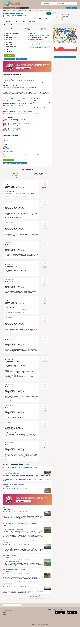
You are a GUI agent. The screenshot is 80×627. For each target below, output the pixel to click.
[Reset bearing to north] (76, 34)
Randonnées (11, 8)
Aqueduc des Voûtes (17, 129)
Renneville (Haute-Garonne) (40, 35)
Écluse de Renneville (28, 111)
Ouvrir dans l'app (9, 55)
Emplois (4, 614)
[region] (65, 35)
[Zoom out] (76, 31)
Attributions (56, 42)
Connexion (74, 8)
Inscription (68, 8)
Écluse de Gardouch (23, 105)
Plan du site (5, 612)
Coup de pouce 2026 (8, 618)
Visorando (4, 10)
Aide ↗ (17, 8)
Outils (5, 8)
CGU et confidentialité (7, 610)
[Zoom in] (76, 29)
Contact (4, 621)
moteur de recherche (35, 595)
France (33, 33)
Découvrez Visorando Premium (39, 47)
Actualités (5, 616)
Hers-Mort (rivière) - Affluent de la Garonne (21, 123)
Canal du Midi (15, 127)
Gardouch (29, 98)
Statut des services (36, 624)
